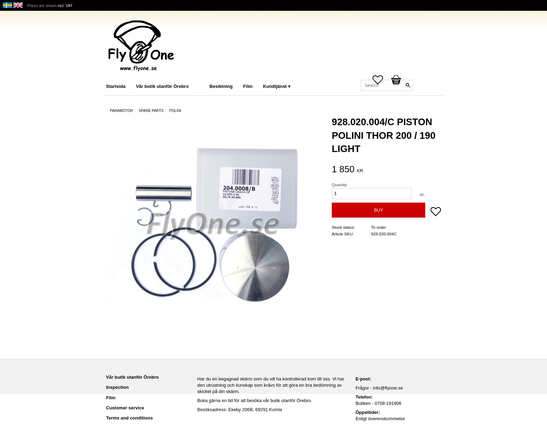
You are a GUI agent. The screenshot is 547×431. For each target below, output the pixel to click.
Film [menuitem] (248, 86)
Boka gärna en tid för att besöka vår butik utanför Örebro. (254, 400)
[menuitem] (201, 76)
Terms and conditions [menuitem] (129, 418)
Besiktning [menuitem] (221, 86)
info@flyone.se (388, 388)
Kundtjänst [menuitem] (275, 86)
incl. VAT (65, 5)
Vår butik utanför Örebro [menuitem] (162, 86)
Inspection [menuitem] (117, 387)
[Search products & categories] (387, 85)
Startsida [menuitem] (116, 86)
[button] (435, 212)
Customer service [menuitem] (125, 407)
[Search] (408, 85)
